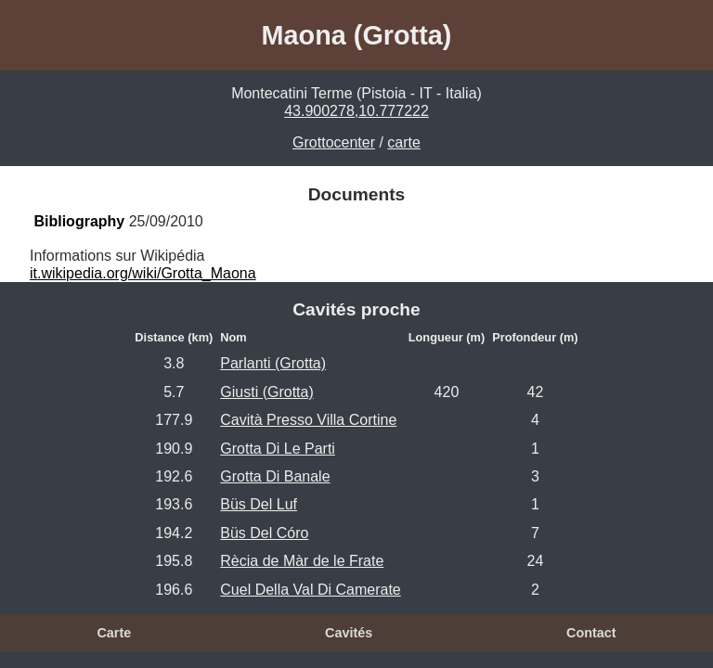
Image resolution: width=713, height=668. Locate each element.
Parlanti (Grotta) (273, 363)
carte (404, 142)
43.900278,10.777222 (356, 111)
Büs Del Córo (264, 533)
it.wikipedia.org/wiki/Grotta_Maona (143, 273)
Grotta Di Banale (275, 476)
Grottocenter (333, 142)
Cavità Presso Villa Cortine (308, 420)
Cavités (348, 632)
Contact (591, 632)
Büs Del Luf (258, 504)
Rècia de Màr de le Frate (301, 561)
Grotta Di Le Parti (277, 448)
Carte (114, 632)
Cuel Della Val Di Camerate (310, 589)
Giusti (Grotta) (266, 392)
